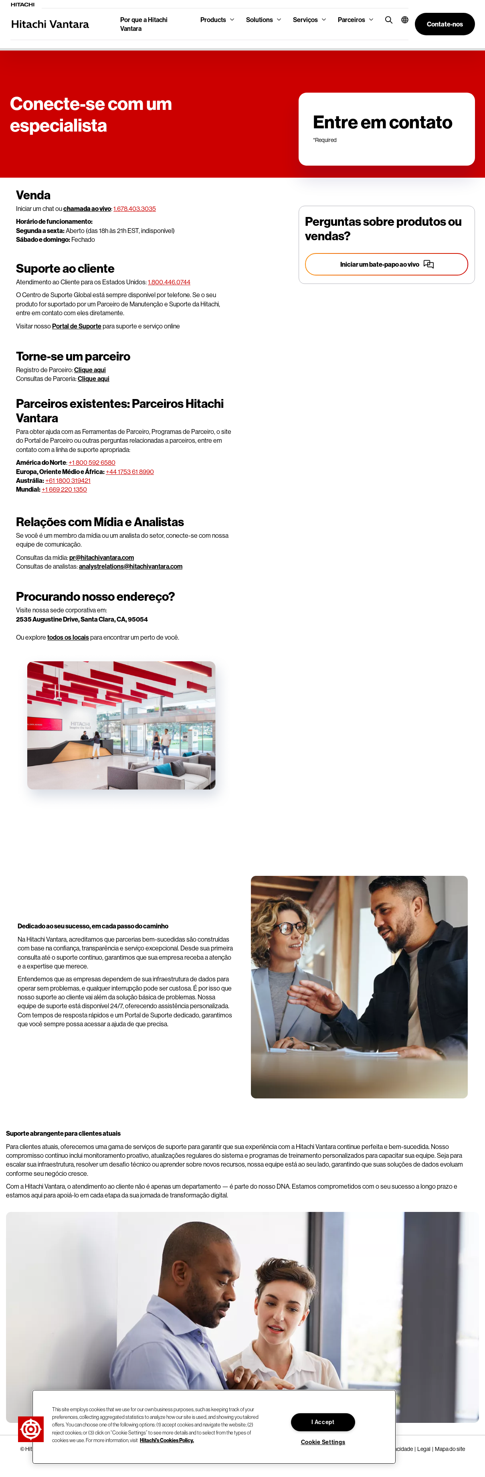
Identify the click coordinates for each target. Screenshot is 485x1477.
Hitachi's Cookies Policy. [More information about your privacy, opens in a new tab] (167, 1440)
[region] (214, 1427)
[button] (401, 19)
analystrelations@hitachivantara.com (130, 566)
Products (213, 20)
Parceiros (351, 20)
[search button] (387, 19)
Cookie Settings (323, 1442)
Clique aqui (90, 370)
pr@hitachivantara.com (101, 557)
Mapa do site (450, 1449)
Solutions (259, 20)
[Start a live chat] (387, 264)
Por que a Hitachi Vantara (144, 24)
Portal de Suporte (76, 326)
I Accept (323, 1422)
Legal (423, 1449)
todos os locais (68, 637)
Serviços (305, 20)
